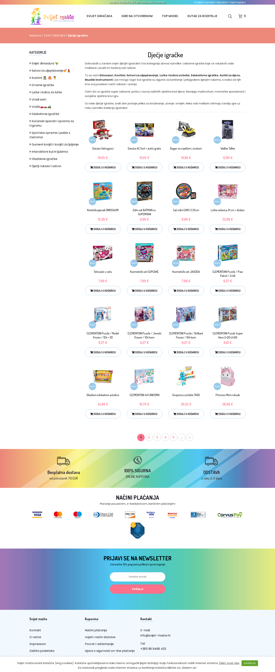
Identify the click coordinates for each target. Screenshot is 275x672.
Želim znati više (229, 663)
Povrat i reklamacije (99, 644)
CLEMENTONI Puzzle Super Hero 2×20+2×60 (228, 335)
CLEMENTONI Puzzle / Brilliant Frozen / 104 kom (186, 335)
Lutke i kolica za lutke (45, 92)
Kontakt (210, 2)
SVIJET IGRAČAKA (99, 16)
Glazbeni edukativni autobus (103, 395)
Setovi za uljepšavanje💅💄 (50, 70)
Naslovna (35, 35)
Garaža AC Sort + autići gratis (144, 148)
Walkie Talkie (227, 148)
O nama (199, 2)
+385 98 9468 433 (153, 649)
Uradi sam (37, 99)
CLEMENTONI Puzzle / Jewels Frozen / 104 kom (144, 335)
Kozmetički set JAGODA (186, 272)
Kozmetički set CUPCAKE (144, 272)
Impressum (37, 644)
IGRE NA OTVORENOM (137, 16)
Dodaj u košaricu (103, 167)
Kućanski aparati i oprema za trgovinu (51, 123)
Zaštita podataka (41, 651)
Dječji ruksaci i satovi (45, 166)
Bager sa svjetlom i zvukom (186, 148)
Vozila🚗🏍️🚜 (40, 107)
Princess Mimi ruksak (228, 395)
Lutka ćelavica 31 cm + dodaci (227, 210)
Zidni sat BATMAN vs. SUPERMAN (144, 212)
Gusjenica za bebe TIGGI (186, 395)
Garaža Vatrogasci (103, 148)
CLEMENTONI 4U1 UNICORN (144, 395)
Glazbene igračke (43, 159)
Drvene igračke (41, 85)
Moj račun (223, 2)
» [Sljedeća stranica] (189, 437)
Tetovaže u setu (103, 272)
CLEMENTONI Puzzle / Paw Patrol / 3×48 (227, 274)
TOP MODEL (170, 16)
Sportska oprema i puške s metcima (49, 135)
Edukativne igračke (44, 114)
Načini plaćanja (96, 630)
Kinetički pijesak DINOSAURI (103, 210)
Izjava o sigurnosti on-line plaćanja (110, 651)
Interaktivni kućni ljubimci (48, 152)
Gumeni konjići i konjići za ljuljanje (54, 144)
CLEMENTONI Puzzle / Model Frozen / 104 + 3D (103, 335)
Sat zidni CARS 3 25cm (186, 210)
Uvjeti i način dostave (100, 637)
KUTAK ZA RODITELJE (202, 16)
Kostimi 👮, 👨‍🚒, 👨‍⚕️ (43, 78)
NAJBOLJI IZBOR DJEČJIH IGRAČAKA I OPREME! (137, 2)
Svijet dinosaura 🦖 (44, 63)
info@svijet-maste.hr (155, 635)
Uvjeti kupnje (238, 2)
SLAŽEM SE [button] (250, 663)
